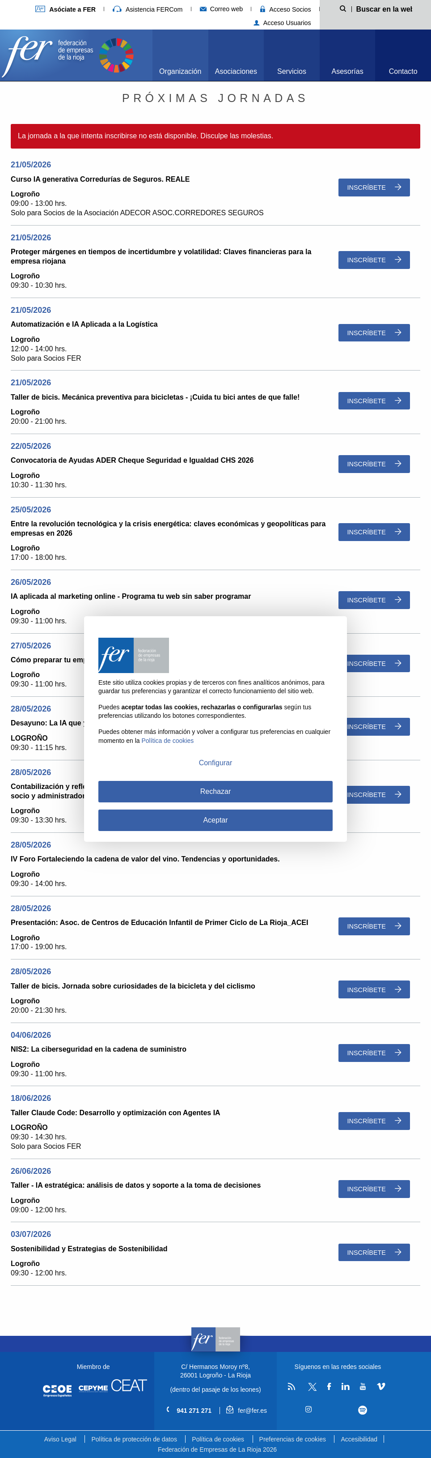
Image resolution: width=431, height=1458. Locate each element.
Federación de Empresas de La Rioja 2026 (217, 1449)
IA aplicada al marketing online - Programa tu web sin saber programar (131, 596)
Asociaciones (236, 71)
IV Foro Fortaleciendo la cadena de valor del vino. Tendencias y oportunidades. (145, 859)
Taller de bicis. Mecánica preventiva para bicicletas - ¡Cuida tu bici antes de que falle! (155, 397)
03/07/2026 (31, 1234)
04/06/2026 (31, 1035)
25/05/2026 (31, 509)
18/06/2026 (31, 1098)
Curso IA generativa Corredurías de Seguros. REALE (100, 179)
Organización (180, 71)
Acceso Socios (285, 9)
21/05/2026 (31, 164)
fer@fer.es (246, 1410)
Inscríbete (374, 187)
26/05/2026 (31, 582)
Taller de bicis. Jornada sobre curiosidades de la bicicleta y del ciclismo (133, 986)
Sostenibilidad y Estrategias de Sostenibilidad (89, 1249)
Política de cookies (218, 1439)
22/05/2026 (31, 446)
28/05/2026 (31, 708)
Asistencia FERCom (147, 9)
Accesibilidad (359, 1439)
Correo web (221, 9)
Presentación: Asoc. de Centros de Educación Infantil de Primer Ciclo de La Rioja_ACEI (159, 922)
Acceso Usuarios (282, 22)
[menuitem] (180, 55)
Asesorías (347, 71)
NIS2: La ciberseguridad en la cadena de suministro (98, 1049)
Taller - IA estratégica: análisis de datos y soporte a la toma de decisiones (136, 1185)
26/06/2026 (31, 1171)
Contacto (403, 71)
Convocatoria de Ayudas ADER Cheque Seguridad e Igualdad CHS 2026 (132, 460)
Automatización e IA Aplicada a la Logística (84, 324)
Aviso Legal (60, 1439)
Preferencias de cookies (292, 1439)
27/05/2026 (31, 645)
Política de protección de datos (134, 1439)
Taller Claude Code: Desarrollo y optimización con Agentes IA (115, 1113)
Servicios (291, 71)
